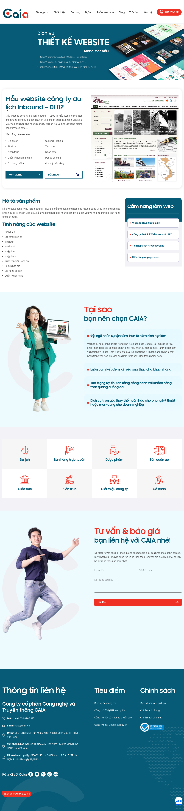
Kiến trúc (69, 483)
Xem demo (15, 174)
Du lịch (25, 453)
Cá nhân (159, 483)
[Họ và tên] (115, 570)
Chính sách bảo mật (151, 717)
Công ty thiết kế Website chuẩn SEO (152, 234)
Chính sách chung (150, 710)
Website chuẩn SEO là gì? (146, 222)
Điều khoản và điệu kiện (153, 703)
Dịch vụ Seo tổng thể (105, 703)
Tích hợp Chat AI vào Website (148, 245)
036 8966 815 (172, 12)
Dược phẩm (114, 453)
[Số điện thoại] (160, 570)
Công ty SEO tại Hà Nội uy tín (109, 710)
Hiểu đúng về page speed (146, 257)
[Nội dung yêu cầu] (138, 585)
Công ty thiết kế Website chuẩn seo (113, 717)
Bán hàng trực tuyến (69, 453)
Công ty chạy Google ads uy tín (110, 724)
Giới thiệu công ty (114, 483)
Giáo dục (25, 483)
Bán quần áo (159, 453)
